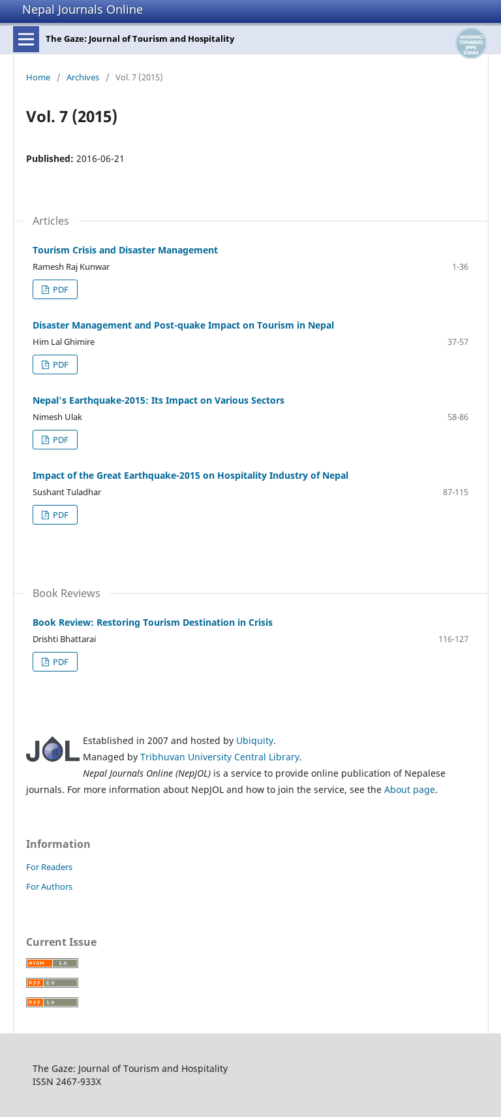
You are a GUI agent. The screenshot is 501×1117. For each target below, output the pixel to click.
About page (409, 789)
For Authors (49, 886)
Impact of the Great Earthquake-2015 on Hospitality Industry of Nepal (190, 475)
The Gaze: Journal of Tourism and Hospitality (140, 38)
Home (38, 77)
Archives (83, 77)
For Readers (49, 867)
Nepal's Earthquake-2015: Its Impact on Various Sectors (158, 400)
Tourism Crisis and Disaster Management (125, 250)
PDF (59, 289)
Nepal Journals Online (82, 9)
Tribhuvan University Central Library (219, 757)
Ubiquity (254, 740)
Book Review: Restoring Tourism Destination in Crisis (153, 622)
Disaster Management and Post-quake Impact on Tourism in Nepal (183, 325)
